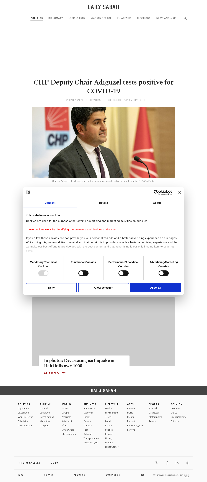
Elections (144, 18)
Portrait (131, 421)
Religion (109, 434)
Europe (65, 412)
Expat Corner (111, 446)
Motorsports (155, 416)
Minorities (45, 421)
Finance (87, 421)
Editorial (175, 421)
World (66, 404)
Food (108, 421)
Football (153, 408)
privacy (48, 475)
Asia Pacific (67, 421)
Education (45, 412)
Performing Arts (135, 425)
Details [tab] (103, 202)
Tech (86, 429)
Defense (88, 434)
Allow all (155, 287)
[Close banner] (179, 192)
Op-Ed (174, 412)
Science (109, 429)
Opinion (177, 404)
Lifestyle (112, 404)
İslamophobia (69, 434)
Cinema (131, 408)
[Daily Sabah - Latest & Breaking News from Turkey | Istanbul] (103, 7)
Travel (108, 416)
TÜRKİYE (45, 404)
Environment (111, 412)
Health (108, 408)
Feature (109, 442)
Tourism (88, 425)
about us (79, 475)
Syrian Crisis (68, 429)
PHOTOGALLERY (57, 373)
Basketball (154, 412)
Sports (154, 404)
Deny (51, 287)
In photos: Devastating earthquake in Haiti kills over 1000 (79, 363)
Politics (36, 18)
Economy (88, 412)
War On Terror (101, 18)
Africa (65, 425)
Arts (130, 404)
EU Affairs (124, 18)
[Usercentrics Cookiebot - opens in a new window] (156, 192)
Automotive (89, 408)
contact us (113, 475)
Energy (87, 416)
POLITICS (24, 404)
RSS (142, 475)
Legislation (77, 18)
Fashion (109, 425)
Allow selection (103, 287)
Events (130, 416)
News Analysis (166, 18)
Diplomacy (55, 18)
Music (130, 412)
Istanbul (44, 408)
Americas (66, 416)
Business (90, 404)
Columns (175, 408)
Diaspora (44, 425)
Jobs (20, 475)
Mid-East (66, 408)
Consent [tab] (50, 202)
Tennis (152, 421)
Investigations (47, 416)
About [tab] (157, 202)
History (109, 438)
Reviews (131, 429)
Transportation (91, 438)
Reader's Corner (179, 416)
